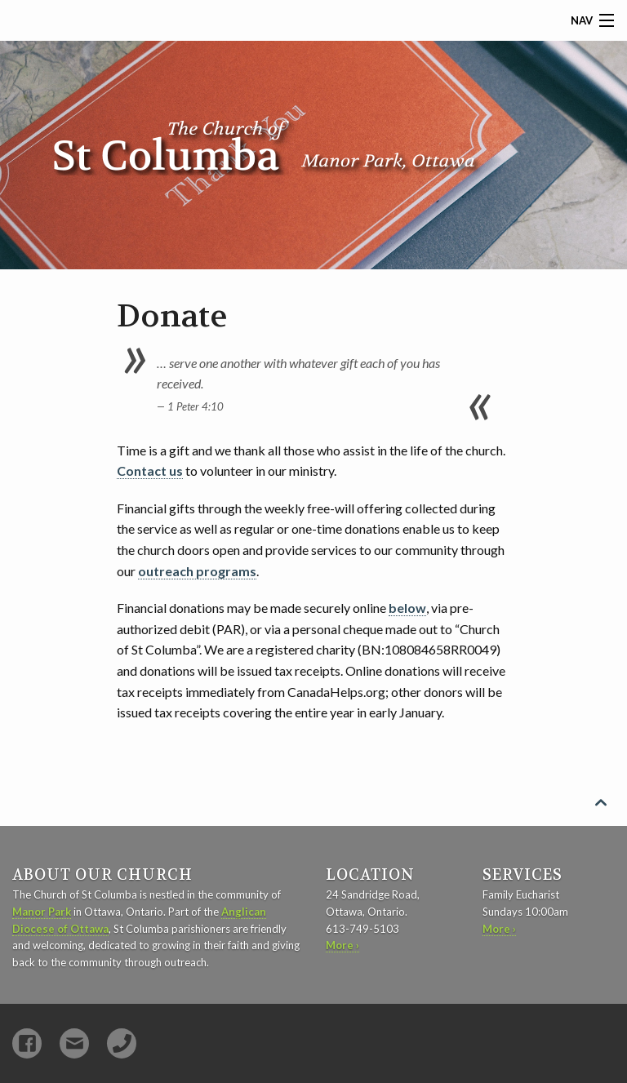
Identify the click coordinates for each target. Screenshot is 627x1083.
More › (342, 945)
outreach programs (197, 571)
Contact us (150, 470)
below (407, 607)
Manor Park (41, 911)
